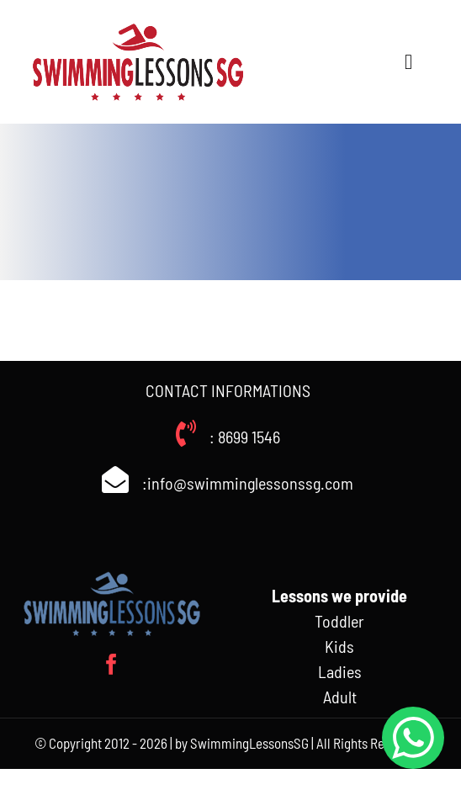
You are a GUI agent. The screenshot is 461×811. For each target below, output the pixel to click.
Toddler (339, 621)
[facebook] (111, 664)
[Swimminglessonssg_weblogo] (138, 25)
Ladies (340, 671)
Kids (339, 646)
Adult (340, 696)
